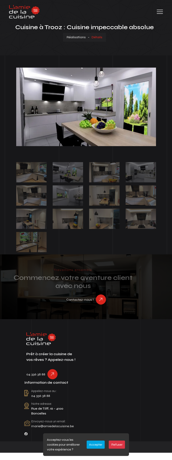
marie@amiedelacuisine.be (52, 426)
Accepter (95, 444)
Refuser (117, 444)
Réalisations (76, 37)
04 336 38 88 (35, 374)
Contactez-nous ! (80, 300)
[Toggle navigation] (160, 12)
